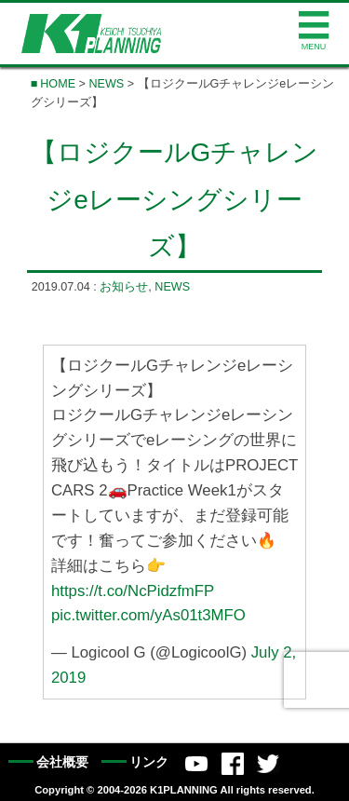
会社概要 (62, 762)
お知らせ (124, 286)
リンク (148, 762)
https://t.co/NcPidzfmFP (132, 590)
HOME (57, 83)
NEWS (106, 83)
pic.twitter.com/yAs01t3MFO (148, 615)
